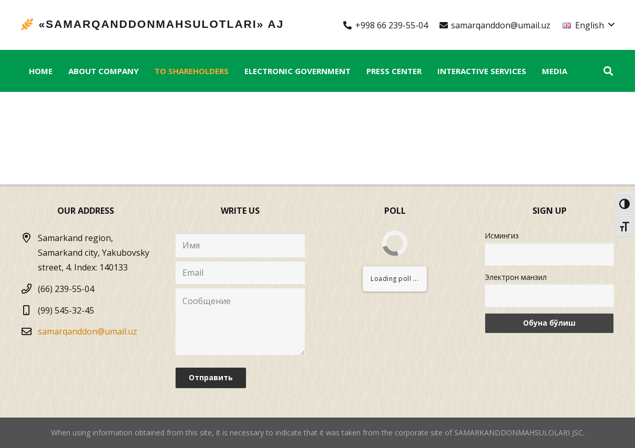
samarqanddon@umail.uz (87, 331)
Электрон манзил (516, 277)
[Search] (608, 71)
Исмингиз (502, 236)
